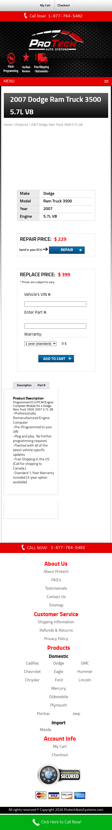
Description (24, 386)
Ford (59, 681)
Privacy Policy (56, 640)
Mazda (45, 731)
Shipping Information (56, 623)
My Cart (45, 5)
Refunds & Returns (56, 632)
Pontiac (43, 715)
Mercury (58, 690)
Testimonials (56, 590)
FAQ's (56, 581)
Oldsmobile (58, 698)
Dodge (58, 664)
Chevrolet (32, 673)
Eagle (58, 673)
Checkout (63, 5)
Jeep (76, 715)
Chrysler (32, 681)
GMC (85, 664)
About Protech (56, 573)
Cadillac (32, 664)
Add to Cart (54, 359)
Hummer (85, 673)
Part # (41, 386)
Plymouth (58, 706)
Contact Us (56, 598)
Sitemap (56, 606)
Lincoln (85, 681)
